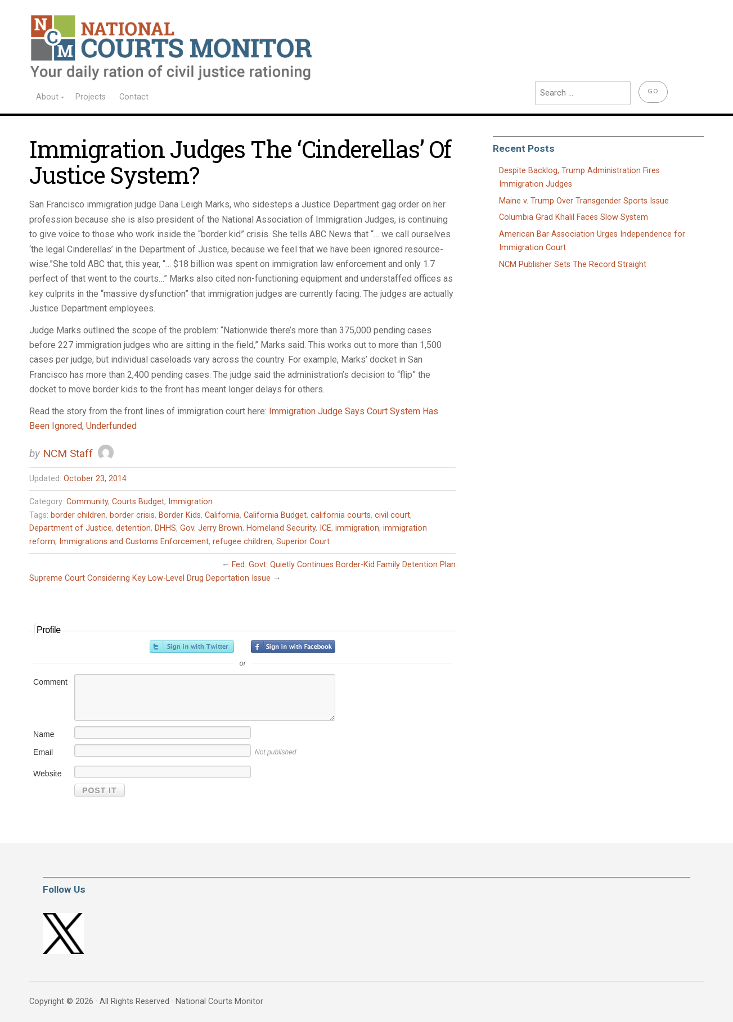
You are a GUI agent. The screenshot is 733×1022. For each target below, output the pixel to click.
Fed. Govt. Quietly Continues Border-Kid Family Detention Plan (344, 564)
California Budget (275, 515)
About (47, 97)
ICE (325, 528)
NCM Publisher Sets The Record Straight (572, 264)
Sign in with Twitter (192, 646)
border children (78, 515)
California (222, 515)
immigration (357, 528)
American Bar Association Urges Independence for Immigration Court (592, 240)
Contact (134, 97)
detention (133, 528)
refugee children (242, 541)
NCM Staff (68, 453)
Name (43, 734)
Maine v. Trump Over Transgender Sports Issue (584, 201)
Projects (90, 97)
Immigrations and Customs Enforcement (134, 541)
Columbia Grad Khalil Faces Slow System (573, 217)
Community (87, 502)
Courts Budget (138, 502)
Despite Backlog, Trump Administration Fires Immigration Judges (579, 177)
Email (43, 752)
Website (47, 773)
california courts (341, 515)
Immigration (190, 502)
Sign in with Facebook (293, 646)
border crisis (132, 515)
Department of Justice (70, 528)
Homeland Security (281, 528)
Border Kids (180, 515)
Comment (50, 681)
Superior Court (303, 541)
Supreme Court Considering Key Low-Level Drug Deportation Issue (150, 578)
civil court (392, 515)
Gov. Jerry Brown (211, 528)
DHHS (165, 528)
